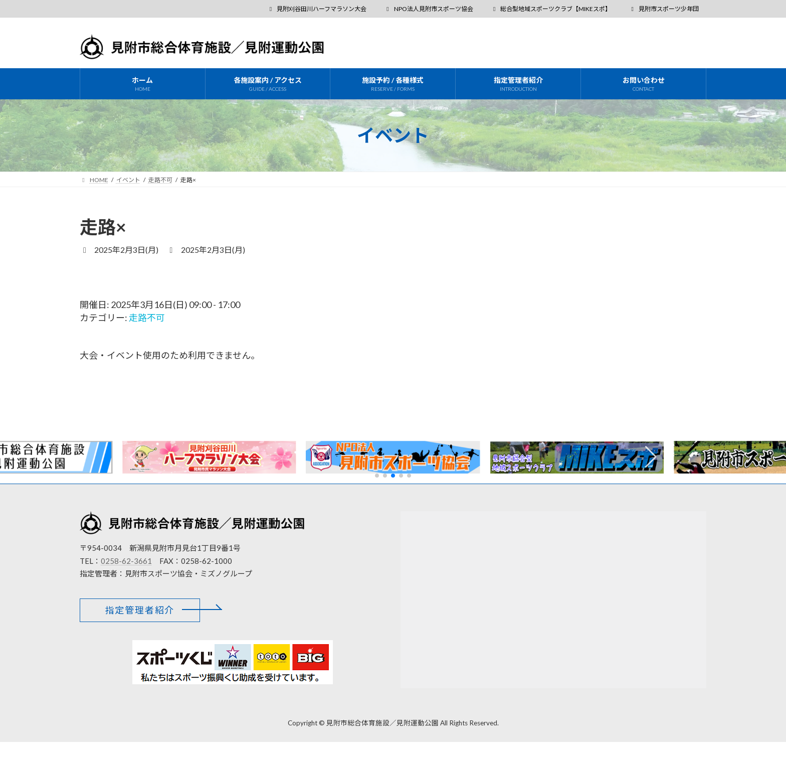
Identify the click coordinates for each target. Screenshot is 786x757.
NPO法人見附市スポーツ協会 (428, 9)
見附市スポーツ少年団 (664, 9)
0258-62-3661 (126, 560)
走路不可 (147, 317)
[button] (651, 457)
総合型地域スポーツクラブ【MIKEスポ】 (551, 9)
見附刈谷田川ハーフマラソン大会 (316, 9)
